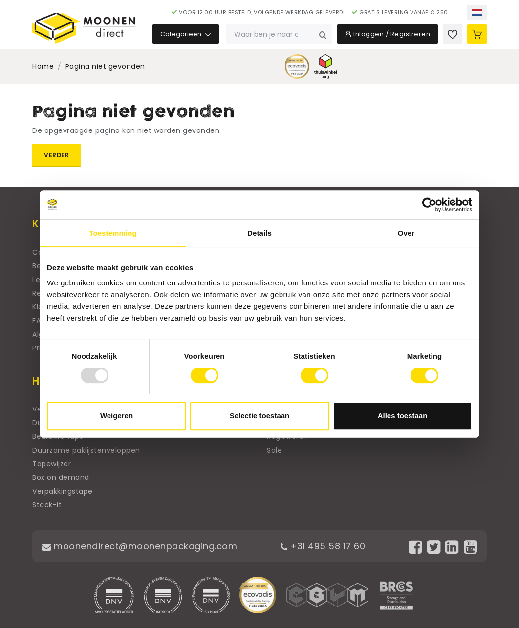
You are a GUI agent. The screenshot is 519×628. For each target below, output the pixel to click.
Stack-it (47, 505)
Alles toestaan (403, 415)
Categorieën (185, 34)
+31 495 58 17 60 (323, 546)
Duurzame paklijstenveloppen (86, 450)
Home (43, 66)
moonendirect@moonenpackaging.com (139, 546)
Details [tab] (259, 233)
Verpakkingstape (62, 491)
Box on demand (60, 477)
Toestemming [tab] (113, 233)
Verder (56, 155)
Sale (274, 450)
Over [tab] (406, 233)
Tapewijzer (51, 464)
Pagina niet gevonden (105, 66)
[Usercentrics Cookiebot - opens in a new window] (429, 204)
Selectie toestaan (260, 415)
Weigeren (116, 415)
